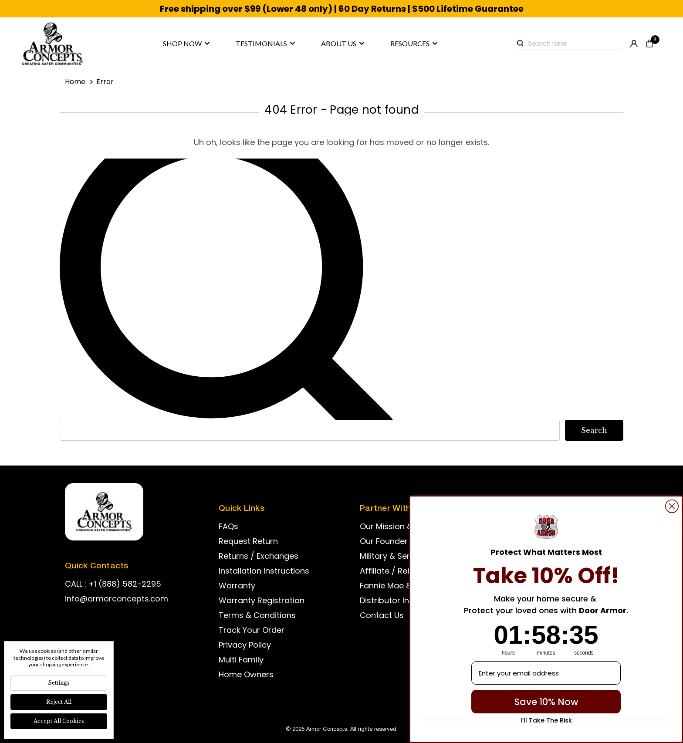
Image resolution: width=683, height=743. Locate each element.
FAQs (228, 526)
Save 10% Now (546, 702)
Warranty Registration (261, 600)
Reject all (58, 702)
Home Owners (246, 674)
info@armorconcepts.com (116, 598)
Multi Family (241, 659)
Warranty (237, 585)
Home (75, 82)
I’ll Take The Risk (546, 719)
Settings (59, 682)
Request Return (248, 541)
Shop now (186, 43)
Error (105, 82)
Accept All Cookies (59, 721)
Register (634, 43)
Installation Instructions (264, 570)
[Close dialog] (672, 506)
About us (342, 43)
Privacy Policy (245, 644)
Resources (413, 43)
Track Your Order (251, 630)
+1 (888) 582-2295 (124, 583)
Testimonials (265, 43)
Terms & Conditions (257, 615)
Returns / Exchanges (258, 555)
